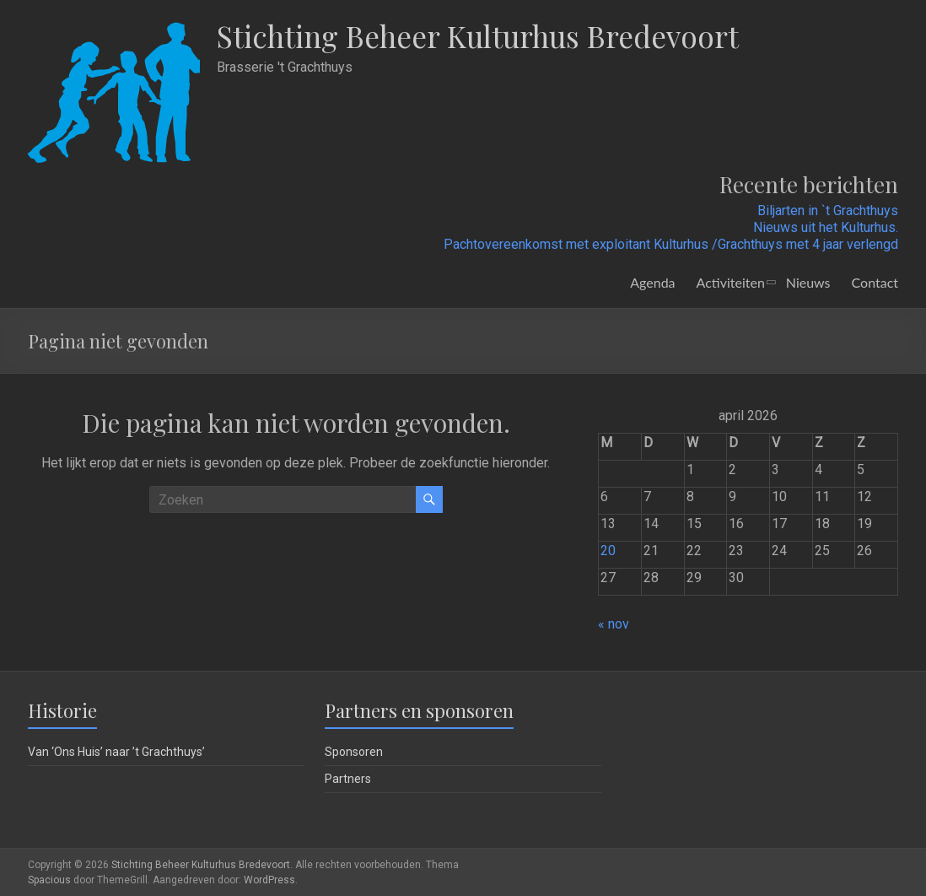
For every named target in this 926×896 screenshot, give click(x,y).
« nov (613, 624)
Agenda (652, 282)
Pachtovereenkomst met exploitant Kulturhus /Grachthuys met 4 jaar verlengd (671, 244)
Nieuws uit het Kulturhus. (825, 227)
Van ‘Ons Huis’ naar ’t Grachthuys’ (116, 751)
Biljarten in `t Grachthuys (827, 210)
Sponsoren (354, 751)
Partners (348, 778)
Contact (875, 282)
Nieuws (808, 282)
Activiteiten (731, 282)
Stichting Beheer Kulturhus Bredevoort (485, 36)
